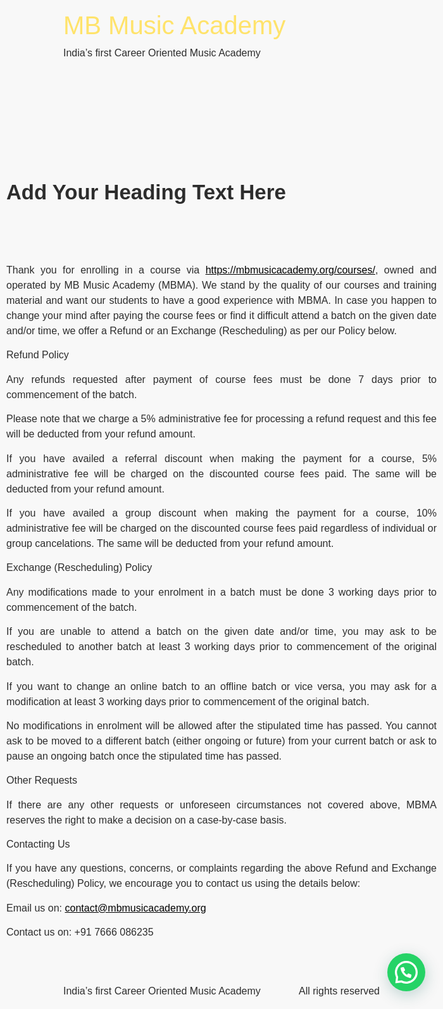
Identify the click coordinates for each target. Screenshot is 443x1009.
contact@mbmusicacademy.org (135, 908)
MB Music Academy (174, 25)
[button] (406, 972)
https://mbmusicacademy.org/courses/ (290, 270)
